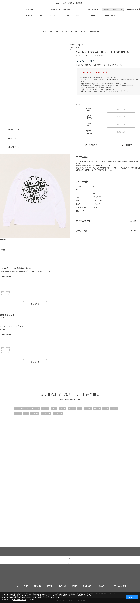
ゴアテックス (58, 413)
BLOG (28, 15)
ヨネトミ (88, 409)
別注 (79, 409)
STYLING (53, 15)
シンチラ (97, 409)
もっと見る (35, 362)
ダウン (54, 409)
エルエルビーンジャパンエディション (27, 409)
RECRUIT (101, 586)
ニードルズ (34, 413)
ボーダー (114, 409)
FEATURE (79, 15)
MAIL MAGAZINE (119, 586)
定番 (26, 413)
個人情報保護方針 (19, 600)
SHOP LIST (109, 15)
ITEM (41, 15)
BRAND (66, 15)
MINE (78, 45)
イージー (18, 413)
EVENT (93, 15)
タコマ (106, 409)
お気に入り (93, 145)
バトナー (72, 409)
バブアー (45, 409)
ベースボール (46, 413)
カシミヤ (62, 409)
